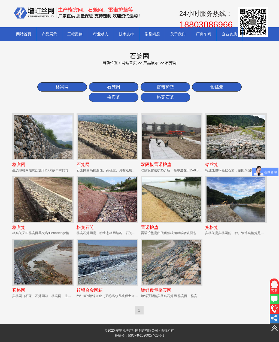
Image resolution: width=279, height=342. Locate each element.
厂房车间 (203, 34)
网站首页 (23, 34)
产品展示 (49, 34)
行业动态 (100, 34)
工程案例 (75, 34)
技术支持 (126, 34)
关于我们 (178, 34)
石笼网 (171, 62)
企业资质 (229, 34)
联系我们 (255, 34)
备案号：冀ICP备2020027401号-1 (139, 335)
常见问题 (152, 34)
